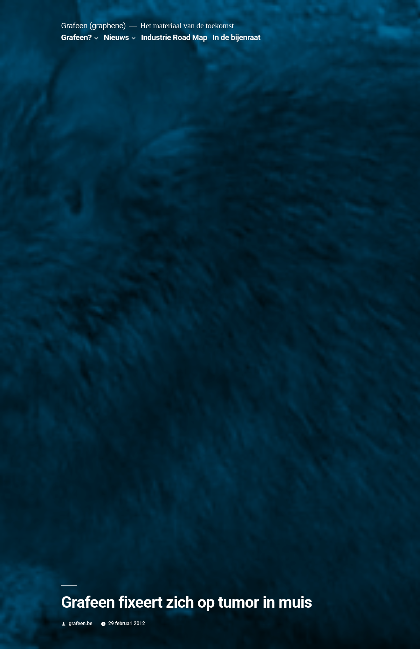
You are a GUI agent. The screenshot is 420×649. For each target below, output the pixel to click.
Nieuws (116, 37)
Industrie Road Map (174, 37)
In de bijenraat (236, 37)
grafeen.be (81, 623)
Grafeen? (76, 37)
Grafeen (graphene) (93, 25)
